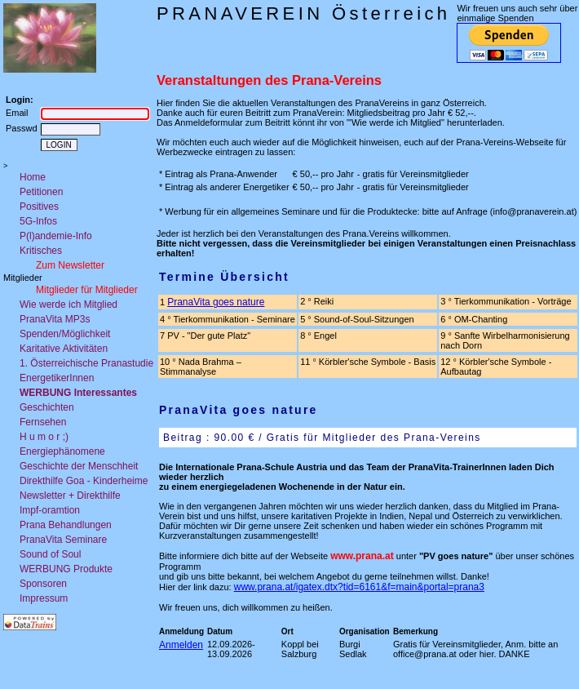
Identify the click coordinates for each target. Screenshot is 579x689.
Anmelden (181, 645)
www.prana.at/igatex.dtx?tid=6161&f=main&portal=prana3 (359, 587)
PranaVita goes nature (215, 302)
